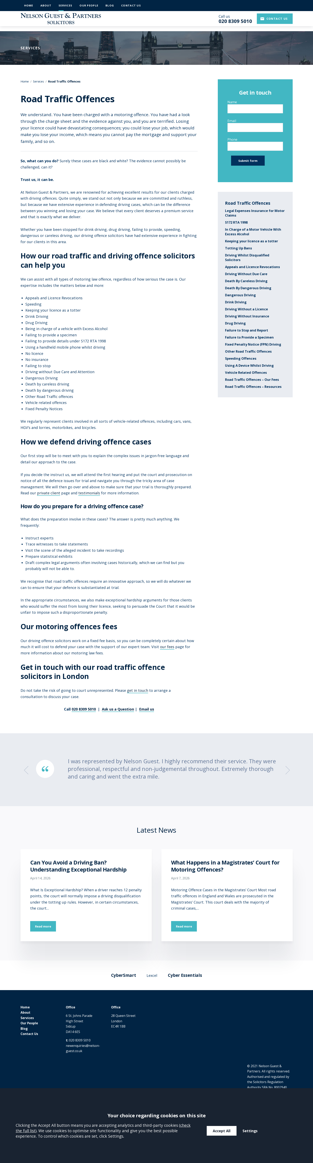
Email (231, 120)
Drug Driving (235, 323)
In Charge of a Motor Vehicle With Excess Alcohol (253, 231)
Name (232, 102)
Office (70, 1007)
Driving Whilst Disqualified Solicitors (247, 257)
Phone (232, 139)
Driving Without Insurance (247, 316)
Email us (146, 709)
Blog (109, 5)
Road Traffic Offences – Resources (253, 386)
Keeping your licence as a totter (251, 241)
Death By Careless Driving (246, 281)
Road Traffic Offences (247, 203)
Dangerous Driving (240, 295)
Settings (250, 1130)
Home (28, 5)
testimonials (89, 493)
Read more (43, 926)
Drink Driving (236, 302)
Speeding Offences (240, 358)
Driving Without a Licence (246, 309)
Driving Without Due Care (246, 274)
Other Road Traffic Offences (248, 351)
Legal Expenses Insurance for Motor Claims (255, 213)
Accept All (221, 1130)
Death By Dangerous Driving (248, 288)
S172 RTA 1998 (236, 222)
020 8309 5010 (84, 709)
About (45, 5)
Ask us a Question (118, 709)
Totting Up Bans (238, 248)
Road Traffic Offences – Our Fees (252, 379)
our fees (167, 646)
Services (65, 5)
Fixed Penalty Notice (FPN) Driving (253, 344)
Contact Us (131, 5)
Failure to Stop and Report (246, 330)
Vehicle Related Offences (246, 372)
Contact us (277, 21)
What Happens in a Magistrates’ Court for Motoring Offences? (225, 866)
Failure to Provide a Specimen (249, 337)
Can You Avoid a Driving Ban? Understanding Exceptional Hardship (78, 866)
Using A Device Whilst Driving (249, 365)
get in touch (137, 690)
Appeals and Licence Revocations (252, 266)
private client (48, 493)
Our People (89, 5)
